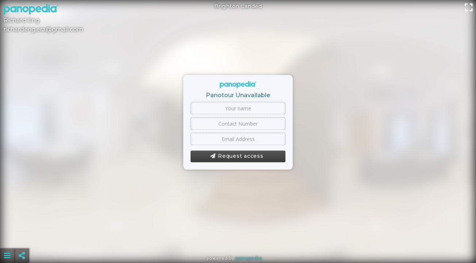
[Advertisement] (238, 237)
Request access (236, 156)
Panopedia (249, 258)
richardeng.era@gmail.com (43, 29)
